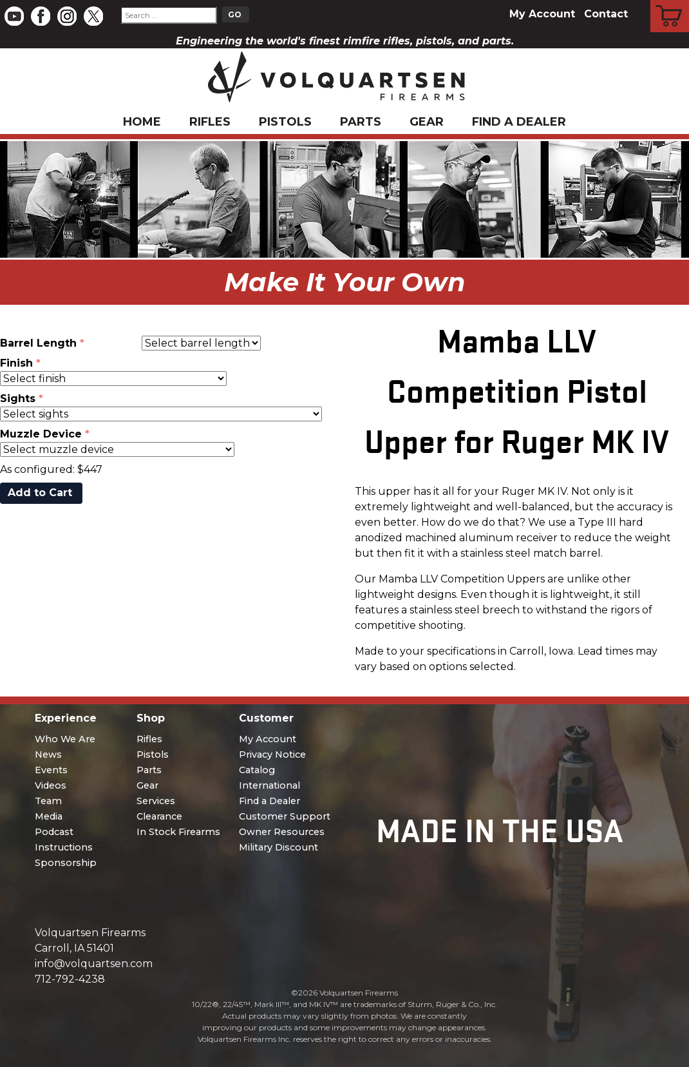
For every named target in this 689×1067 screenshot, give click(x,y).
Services (156, 801)
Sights (17, 398)
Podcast (54, 832)
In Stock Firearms (178, 832)
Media (48, 816)
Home (142, 122)
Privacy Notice (272, 754)
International (269, 785)
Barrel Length (38, 343)
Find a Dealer (519, 122)
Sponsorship (66, 863)
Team (48, 801)
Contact (606, 14)
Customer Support (284, 816)
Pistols (285, 122)
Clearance (159, 816)
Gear (427, 122)
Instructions (64, 847)
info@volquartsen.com (94, 963)
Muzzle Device (41, 434)
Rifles (210, 122)
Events (51, 770)
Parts (360, 122)
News (48, 754)
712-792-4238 (70, 979)
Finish (16, 363)
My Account (542, 14)
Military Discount (278, 847)
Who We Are (65, 739)
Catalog (257, 770)
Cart (670, 2)
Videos (50, 785)
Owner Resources (282, 832)
